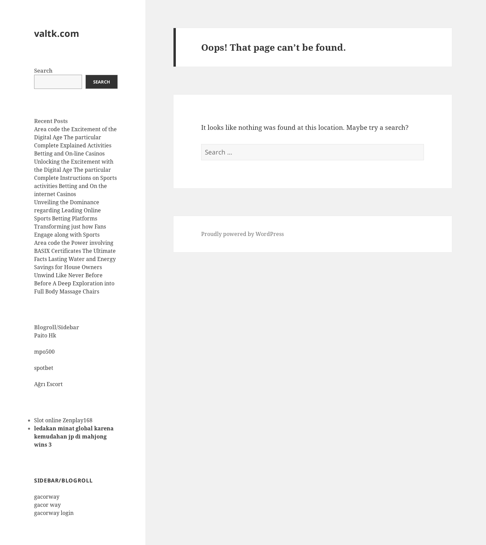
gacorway (46, 496)
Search (43, 70)
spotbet (43, 368)
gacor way (47, 504)
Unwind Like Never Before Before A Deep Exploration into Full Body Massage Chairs (74, 283)
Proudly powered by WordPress (242, 234)
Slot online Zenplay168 (63, 420)
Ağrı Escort (48, 384)
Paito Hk (45, 335)
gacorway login (54, 513)
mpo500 (44, 351)
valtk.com (56, 33)
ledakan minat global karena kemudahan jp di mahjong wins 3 (74, 436)
